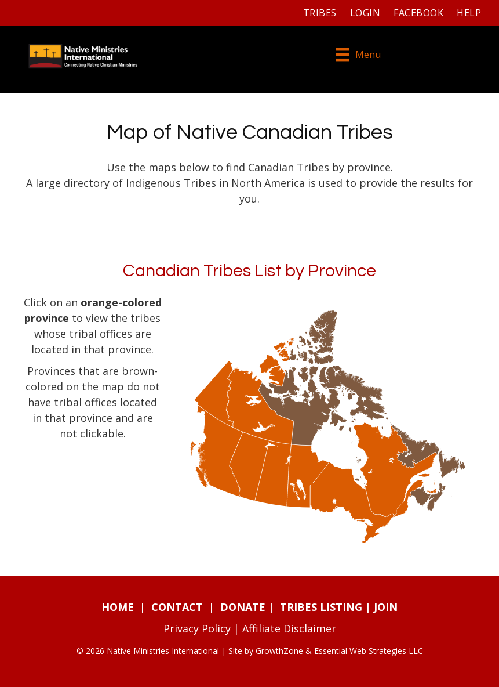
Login (365, 12)
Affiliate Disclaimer (289, 628)
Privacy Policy (197, 628)
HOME (117, 607)
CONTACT (177, 607)
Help (469, 12)
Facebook (418, 12)
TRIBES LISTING (321, 607)
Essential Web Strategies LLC (368, 650)
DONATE (242, 607)
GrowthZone (279, 650)
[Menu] (358, 56)
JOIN (386, 607)
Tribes (320, 12)
